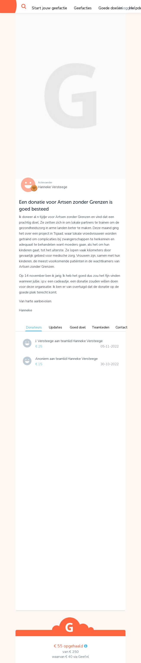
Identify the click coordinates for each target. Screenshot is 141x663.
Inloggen (126, 8)
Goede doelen (110, 8)
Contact (121, 327)
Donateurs (34, 327)
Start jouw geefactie (49, 8)
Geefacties (83, 8)
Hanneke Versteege (52, 187)
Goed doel (78, 327)
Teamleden (100, 327)
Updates (55, 327)
